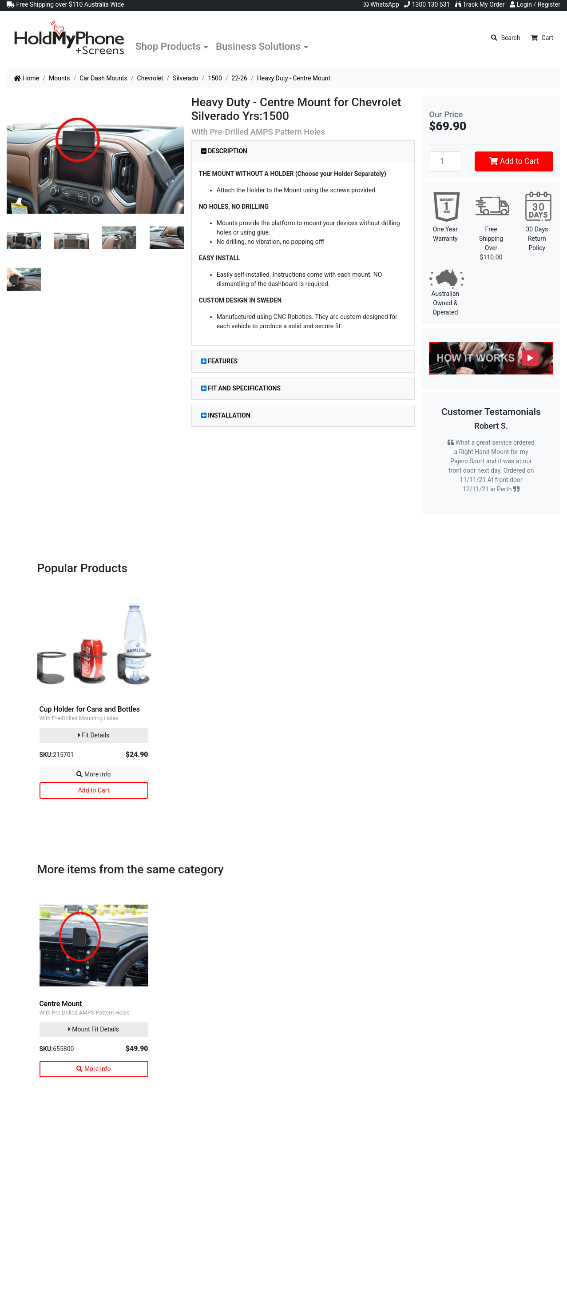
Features (219, 361)
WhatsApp (381, 4)
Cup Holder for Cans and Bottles (90, 709)
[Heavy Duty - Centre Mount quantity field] (445, 161)
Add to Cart (514, 161)
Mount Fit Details (93, 1029)
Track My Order (480, 4)
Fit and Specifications (241, 388)
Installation (225, 415)
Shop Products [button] (168, 46)
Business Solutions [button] (258, 46)
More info (93, 774)
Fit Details (94, 735)
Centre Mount (61, 1003)
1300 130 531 (427, 4)
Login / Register (535, 4)
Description (224, 151)
